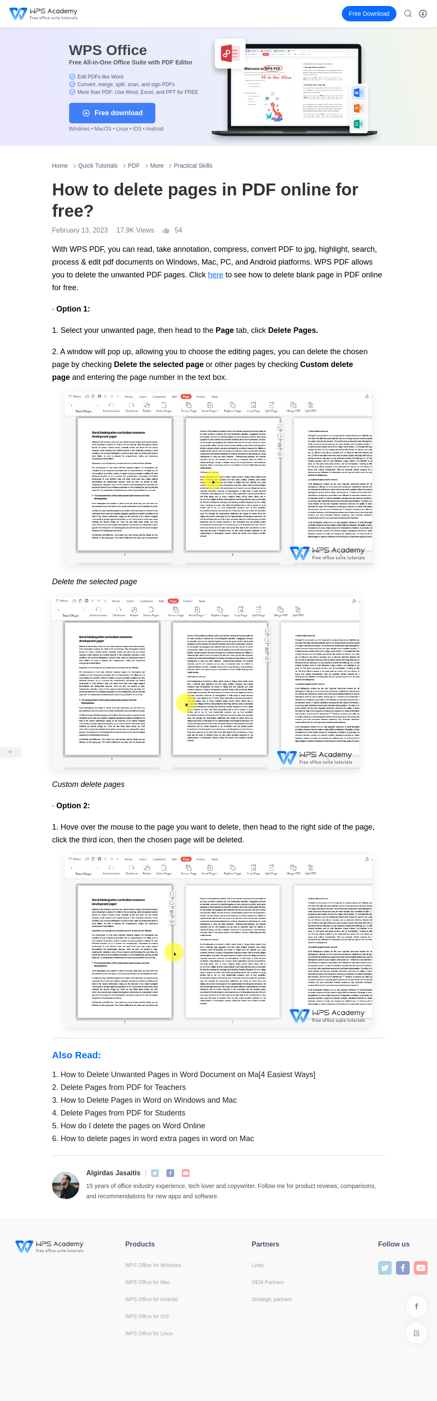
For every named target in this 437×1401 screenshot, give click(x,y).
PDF (134, 165)
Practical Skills (193, 165)
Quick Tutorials (98, 165)
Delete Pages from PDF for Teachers (119, 1087)
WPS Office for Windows (153, 1265)
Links (258, 1265)
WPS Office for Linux (149, 1334)
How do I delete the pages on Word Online (128, 1125)
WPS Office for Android (151, 1299)
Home (60, 165)
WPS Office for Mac (147, 1282)
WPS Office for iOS (147, 1316)
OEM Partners (268, 1282)
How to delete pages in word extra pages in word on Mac (153, 1138)
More (157, 165)
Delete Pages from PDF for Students (118, 1113)
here (215, 275)
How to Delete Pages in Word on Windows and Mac (144, 1100)
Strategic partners (272, 1299)
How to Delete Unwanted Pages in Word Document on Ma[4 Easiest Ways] (183, 1074)
